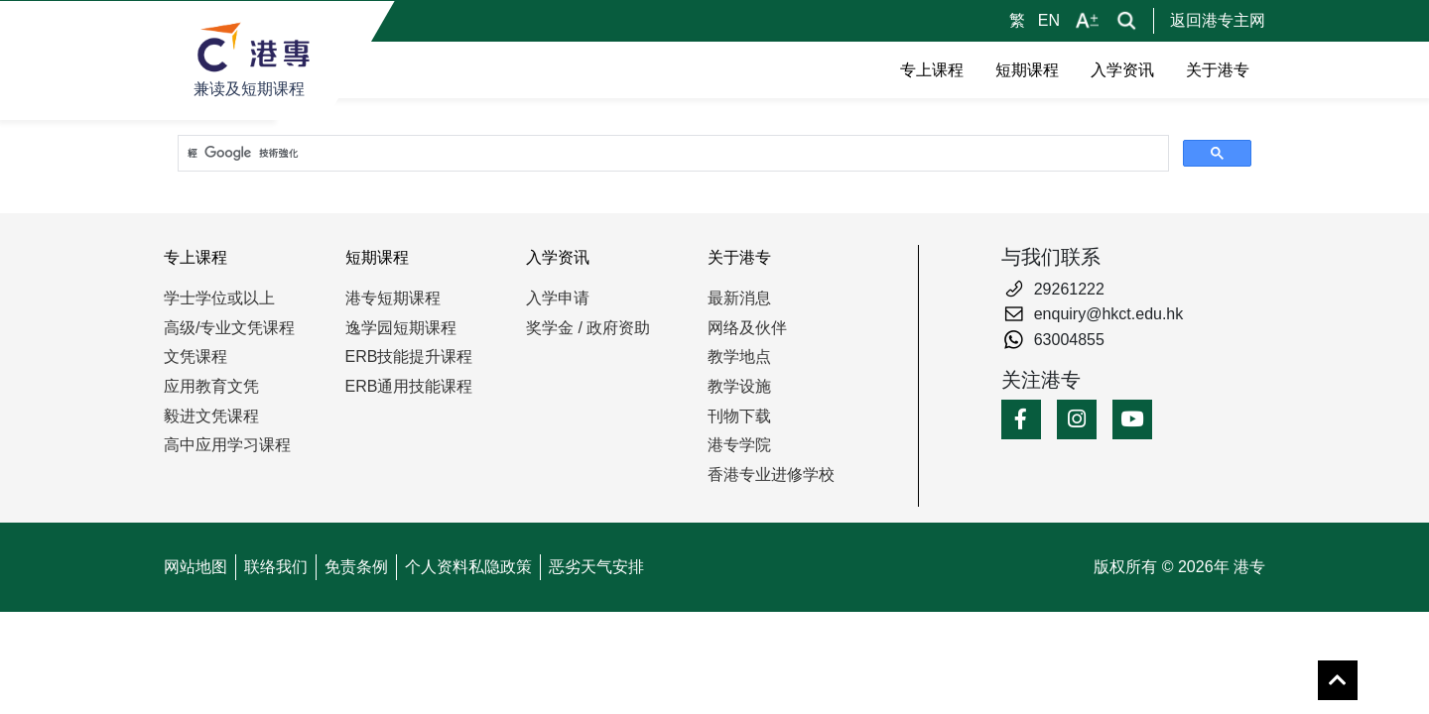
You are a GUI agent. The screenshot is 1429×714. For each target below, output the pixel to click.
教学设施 (739, 386)
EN (1049, 20)
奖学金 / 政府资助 (588, 327)
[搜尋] (671, 154)
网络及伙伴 (747, 327)
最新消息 (739, 298)
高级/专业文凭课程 (229, 327)
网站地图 (195, 566)
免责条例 (356, 566)
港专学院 (739, 444)
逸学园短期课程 (400, 327)
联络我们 (276, 566)
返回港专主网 (1217, 20)
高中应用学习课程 (227, 444)
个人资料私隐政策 (468, 566)
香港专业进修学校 (771, 474)
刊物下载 (739, 416)
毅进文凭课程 (211, 416)
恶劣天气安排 (596, 566)
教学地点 (739, 356)
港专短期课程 (393, 298)
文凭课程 (195, 356)
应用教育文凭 (211, 386)
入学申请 (557, 298)
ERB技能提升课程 (409, 356)
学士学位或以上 (219, 298)
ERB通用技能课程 (409, 386)
